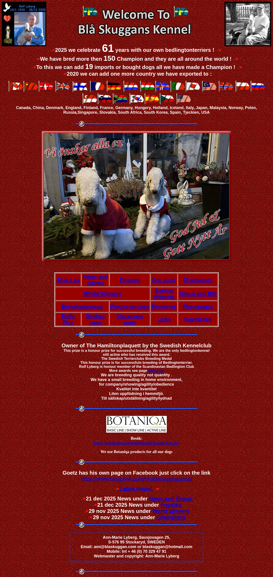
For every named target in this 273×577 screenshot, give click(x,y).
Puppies (129, 280)
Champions (197, 280)
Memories (163, 307)
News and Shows (95, 280)
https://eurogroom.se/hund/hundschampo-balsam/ (136, 443)
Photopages (198, 307)
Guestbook (198, 319)
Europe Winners (163, 293)
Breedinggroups (82, 307)
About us (68, 280)
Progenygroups (129, 307)
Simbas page (95, 319)
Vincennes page (129, 319)
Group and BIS (198, 294)
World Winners (102, 294)
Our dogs (164, 280)
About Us (156, 371)
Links (164, 319)
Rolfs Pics (68, 319)
